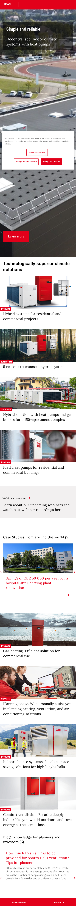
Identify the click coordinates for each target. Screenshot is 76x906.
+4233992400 (19, 902)
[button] (16, 236)
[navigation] (70, 4)
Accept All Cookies (51, 161)
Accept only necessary (26, 161)
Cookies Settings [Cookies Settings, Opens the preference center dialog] (37, 152)
